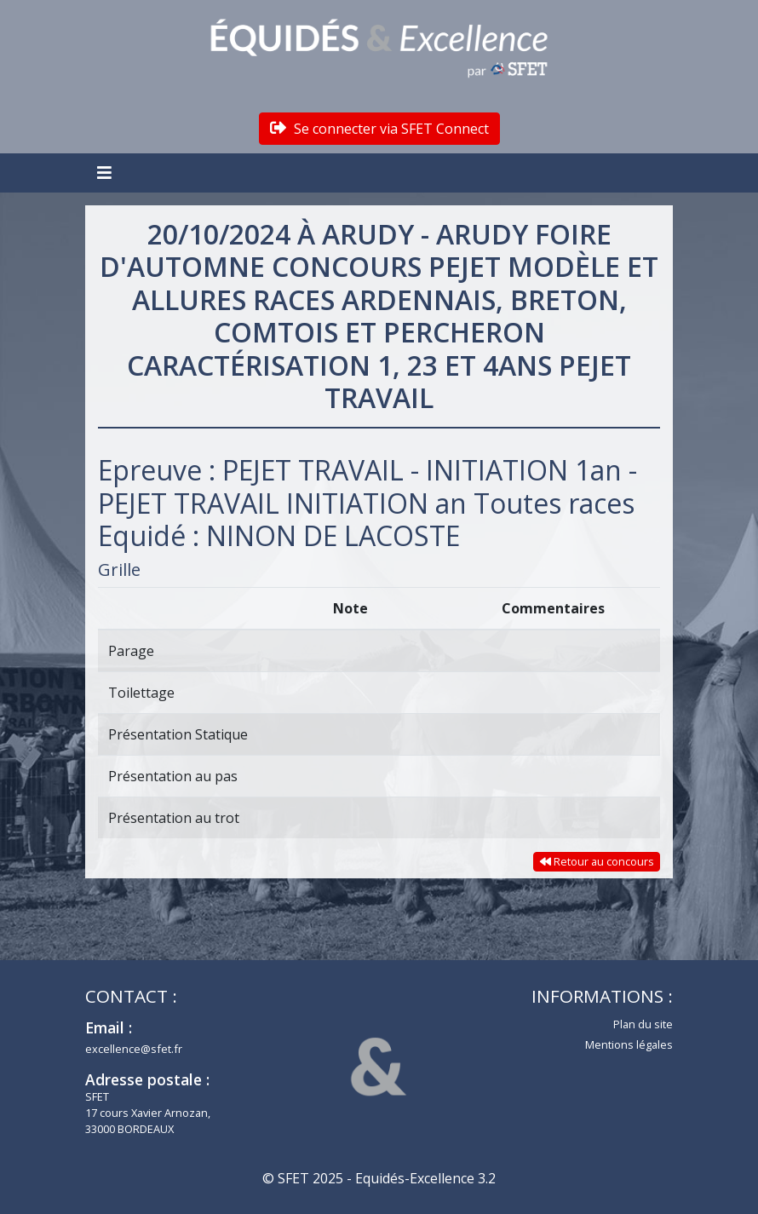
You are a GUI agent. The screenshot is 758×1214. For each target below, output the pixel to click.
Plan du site (643, 1024)
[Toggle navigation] (106, 173)
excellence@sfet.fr (133, 1048)
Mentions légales (629, 1044)
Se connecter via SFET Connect (379, 128)
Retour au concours (597, 861)
